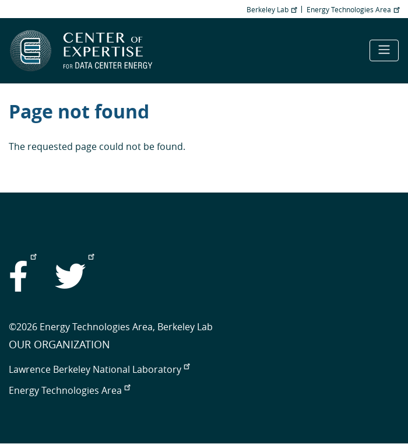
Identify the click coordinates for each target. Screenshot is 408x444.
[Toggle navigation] (384, 50)
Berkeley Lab (272, 9)
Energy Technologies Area (353, 9)
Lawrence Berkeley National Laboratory (99, 369)
